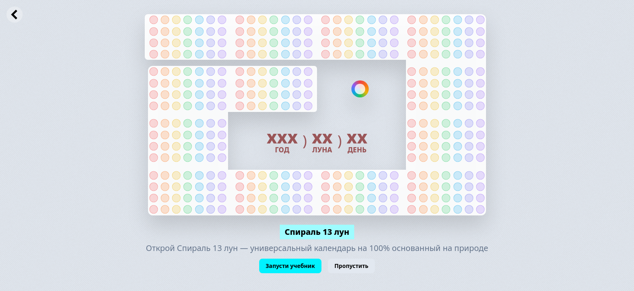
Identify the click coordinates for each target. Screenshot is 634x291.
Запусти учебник (290, 266)
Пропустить (351, 266)
